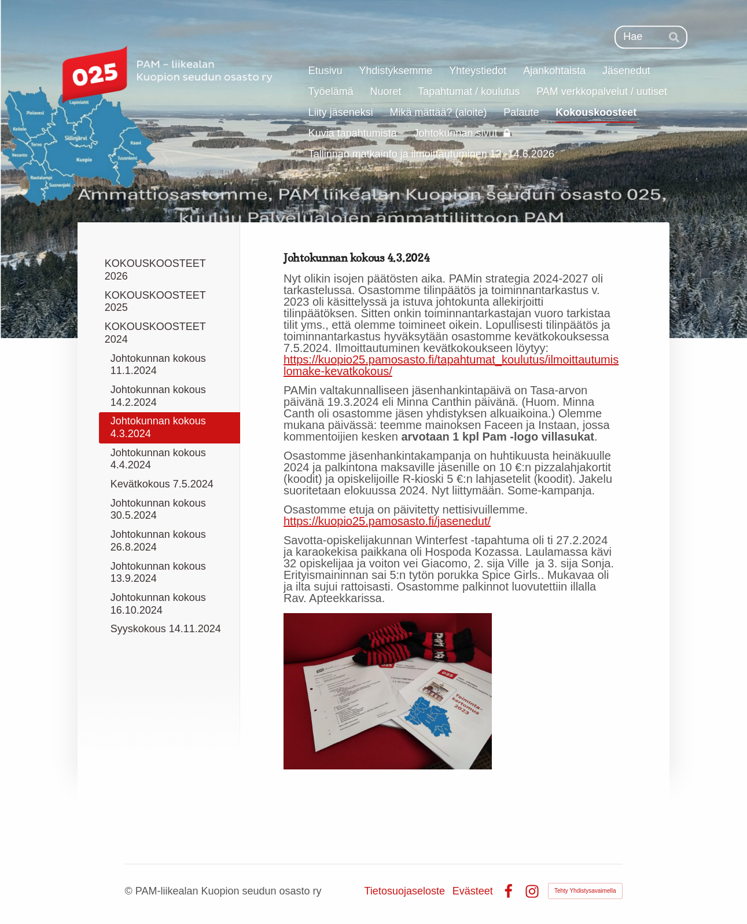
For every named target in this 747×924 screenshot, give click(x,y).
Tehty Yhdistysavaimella (585, 891)
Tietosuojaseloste (405, 891)
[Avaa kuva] (388, 691)
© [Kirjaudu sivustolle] (130, 891)
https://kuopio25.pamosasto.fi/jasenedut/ (387, 521)
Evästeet (472, 891)
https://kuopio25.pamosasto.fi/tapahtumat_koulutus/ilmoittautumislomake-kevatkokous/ (451, 365)
